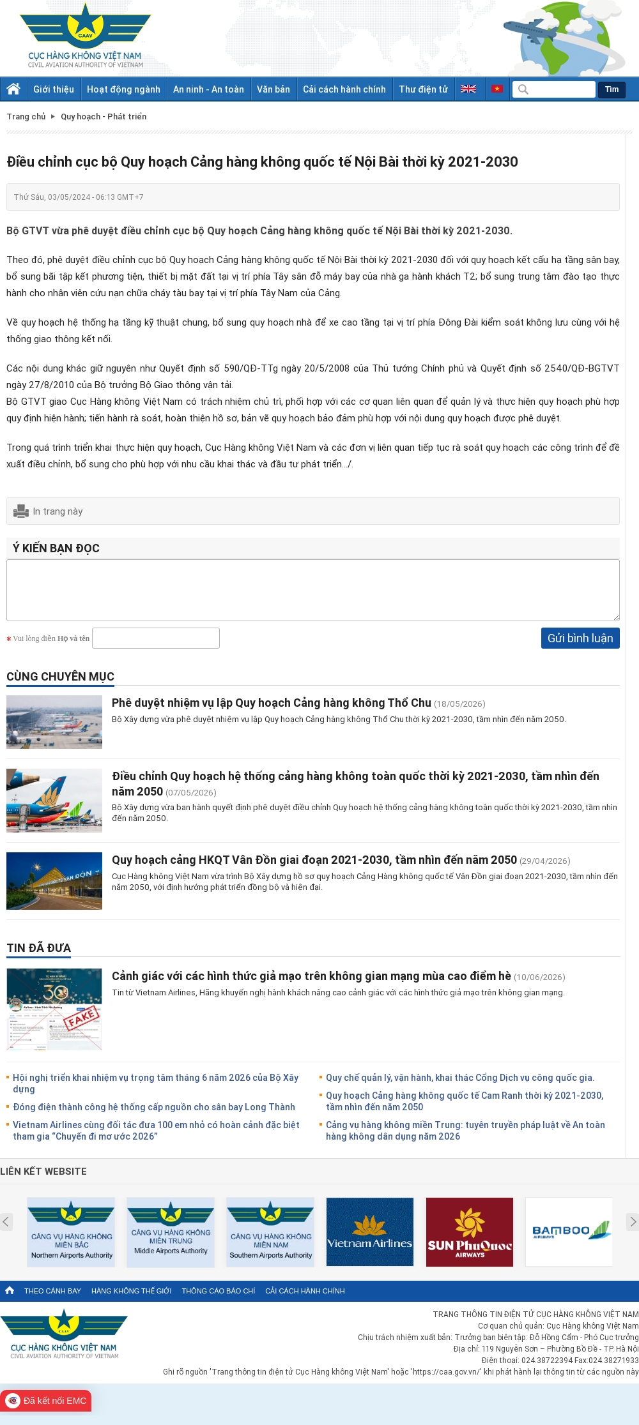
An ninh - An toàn (208, 89)
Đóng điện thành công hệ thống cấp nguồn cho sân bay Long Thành (154, 1116)
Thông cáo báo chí (218, 1300)
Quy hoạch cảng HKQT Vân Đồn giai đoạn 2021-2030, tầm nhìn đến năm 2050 (314, 869)
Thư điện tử (423, 89)
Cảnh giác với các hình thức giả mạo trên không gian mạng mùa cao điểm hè (311, 985)
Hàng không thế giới (131, 1300)
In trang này (57, 510)
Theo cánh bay (52, 1300)
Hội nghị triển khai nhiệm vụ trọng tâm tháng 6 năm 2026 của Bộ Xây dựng (155, 1093)
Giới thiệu (53, 89)
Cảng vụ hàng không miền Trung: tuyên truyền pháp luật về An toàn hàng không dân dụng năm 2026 (465, 1140)
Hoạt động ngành (123, 89)
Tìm (612, 89)
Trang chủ (25, 116)
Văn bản (273, 89)
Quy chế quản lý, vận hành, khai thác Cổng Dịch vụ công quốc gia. (460, 1087)
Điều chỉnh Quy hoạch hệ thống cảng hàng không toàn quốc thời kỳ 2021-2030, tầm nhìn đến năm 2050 (355, 793)
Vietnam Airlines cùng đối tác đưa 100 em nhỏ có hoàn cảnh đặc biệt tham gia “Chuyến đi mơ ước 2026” (156, 1140)
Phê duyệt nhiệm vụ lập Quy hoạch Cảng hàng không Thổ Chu (273, 712)
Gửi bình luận (580, 647)
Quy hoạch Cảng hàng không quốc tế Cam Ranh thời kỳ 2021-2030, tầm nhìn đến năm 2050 (464, 1110)
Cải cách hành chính (344, 89)
